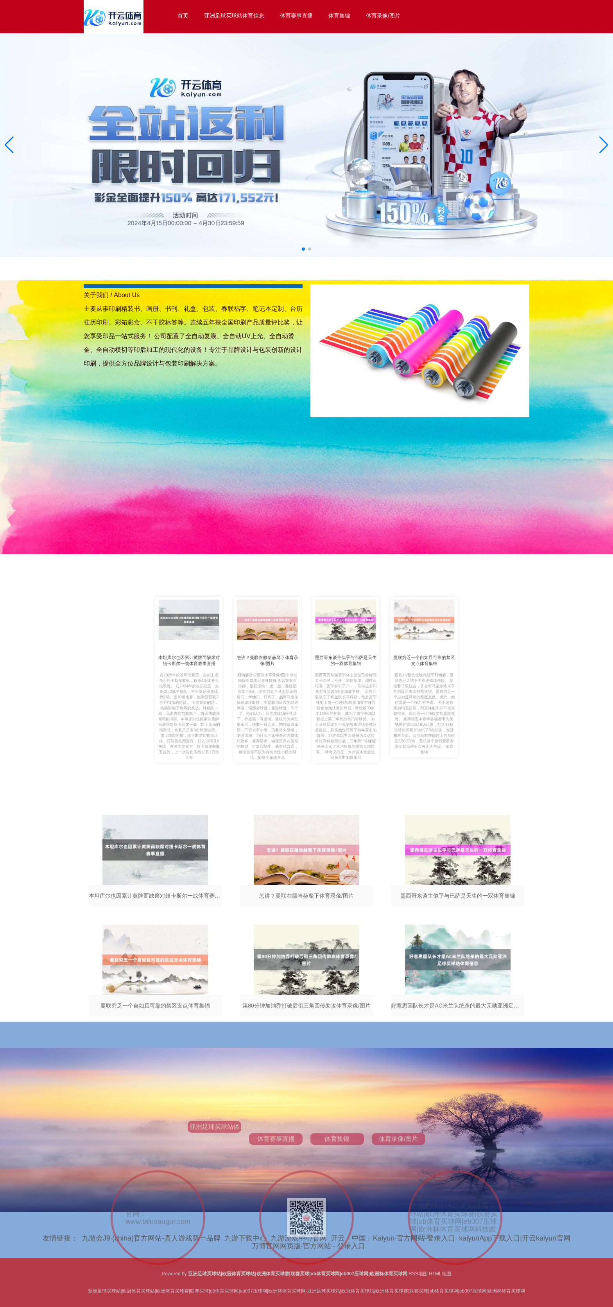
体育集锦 (339, 16)
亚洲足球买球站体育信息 (234, 16)
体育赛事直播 (296, 16)
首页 (182, 16)
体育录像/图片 (383, 16)
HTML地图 (440, 1274)
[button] (604, 145)
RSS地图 (418, 1274)
